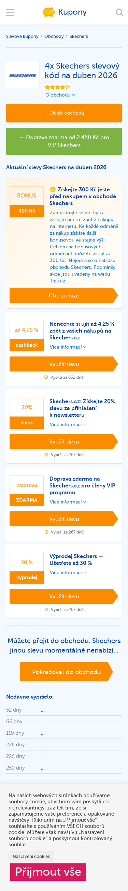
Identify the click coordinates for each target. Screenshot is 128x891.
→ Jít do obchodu (64, 113)
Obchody (54, 36)
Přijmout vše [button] (48, 871)
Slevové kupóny (22, 36)
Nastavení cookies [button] (31, 856)
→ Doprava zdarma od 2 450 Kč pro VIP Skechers (64, 141)
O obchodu (60, 95)
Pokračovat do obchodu (66, 672)
